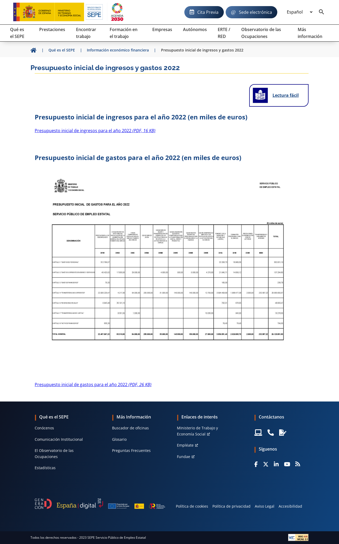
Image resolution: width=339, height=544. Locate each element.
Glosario (119, 439)
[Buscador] (321, 12)
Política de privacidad (231, 506)
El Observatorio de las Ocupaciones (54, 453)
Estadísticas (45, 467)
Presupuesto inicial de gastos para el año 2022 (93, 384)
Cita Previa (207, 12)
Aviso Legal (264, 506)
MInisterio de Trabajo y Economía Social (197, 430)
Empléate (185, 445)
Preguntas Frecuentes (131, 450)
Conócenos (44, 427)
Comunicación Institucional (59, 439)
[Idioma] (299, 12)
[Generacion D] (100, 503)
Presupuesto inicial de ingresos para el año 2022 (95, 130)
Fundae (183, 456)
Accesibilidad (290, 506)
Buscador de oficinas (130, 427)
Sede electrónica (255, 12)
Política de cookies (192, 506)
